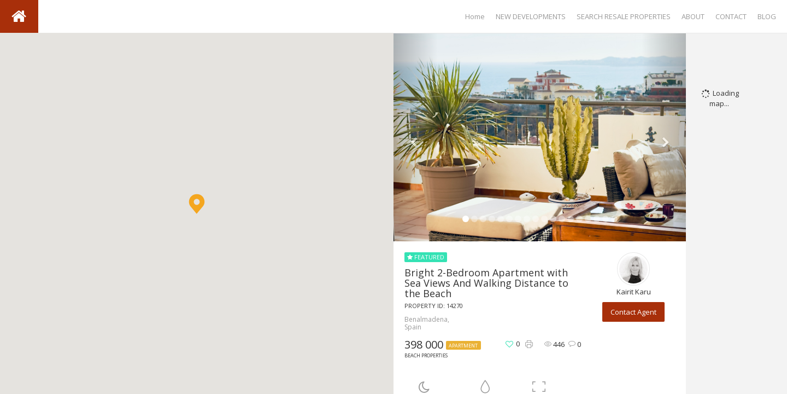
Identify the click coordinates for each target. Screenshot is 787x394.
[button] (197, 204)
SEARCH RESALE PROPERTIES (624, 16)
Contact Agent (633, 312)
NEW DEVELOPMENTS (531, 16)
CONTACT (731, 16)
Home (475, 16)
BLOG (766, 16)
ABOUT (693, 16)
